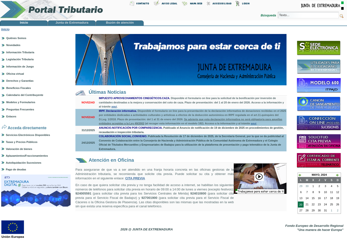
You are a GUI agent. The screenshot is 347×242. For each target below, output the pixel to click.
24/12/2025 (88, 142)
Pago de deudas (16, 169)
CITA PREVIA (135, 178)
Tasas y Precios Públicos (21, 142)
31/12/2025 (88, 130)
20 (300, 205)
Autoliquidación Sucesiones (23, 162)
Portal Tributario (51, 10)
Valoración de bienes (19, 149)
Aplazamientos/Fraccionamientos (27, 155)
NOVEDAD (88, 102)
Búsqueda (269, 15)
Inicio (5, 29)
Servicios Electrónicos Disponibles (28, 135)
